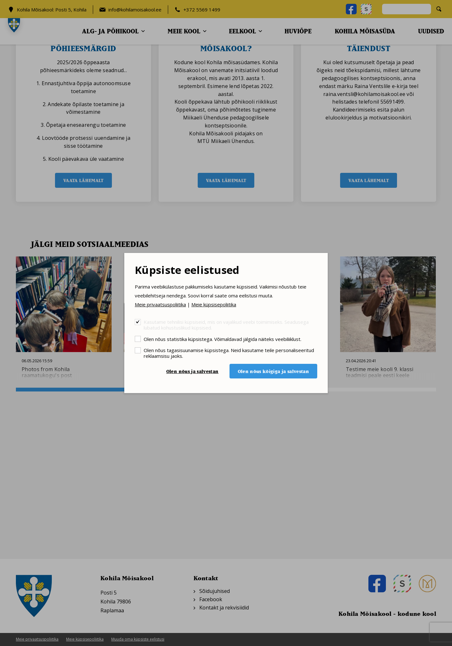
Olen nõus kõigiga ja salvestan (273, 371)
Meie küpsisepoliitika (213, 304)
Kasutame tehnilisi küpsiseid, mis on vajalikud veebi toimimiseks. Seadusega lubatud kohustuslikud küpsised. (226, 324)
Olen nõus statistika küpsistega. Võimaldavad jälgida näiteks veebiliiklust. (222, 339)
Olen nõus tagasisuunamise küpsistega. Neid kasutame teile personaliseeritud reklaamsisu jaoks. (229, 353)
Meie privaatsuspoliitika (160, 304)
